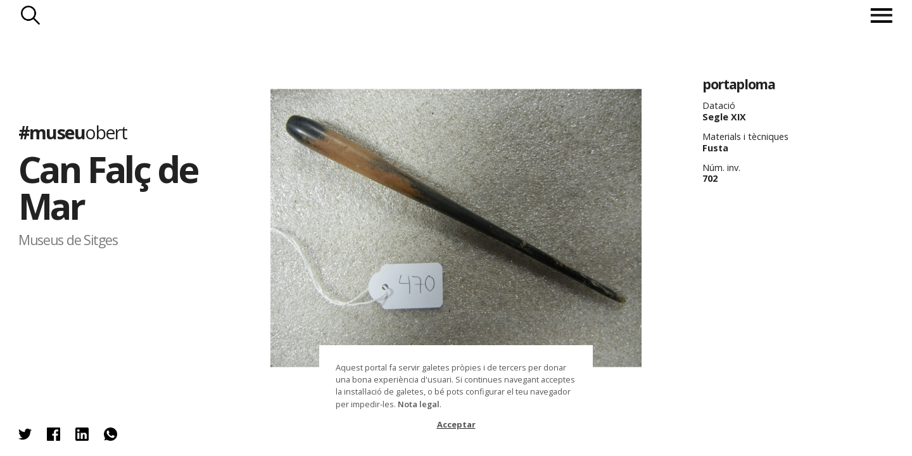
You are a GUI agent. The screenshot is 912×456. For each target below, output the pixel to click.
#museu (72, 131)
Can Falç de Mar (108, 187)
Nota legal (419, 404)
